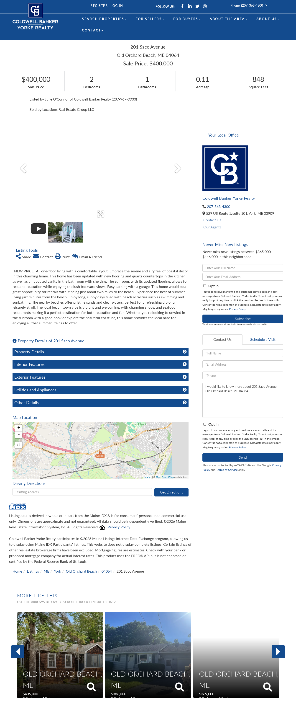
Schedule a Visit (263, 339)
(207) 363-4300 (252, 5)
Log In (116, 6)
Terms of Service (227, 470)
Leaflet (147, 461)
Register (99, 6)
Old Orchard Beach (81, 556)
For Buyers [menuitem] (187, 19)
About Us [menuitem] (267, 19)
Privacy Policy (119, 511)
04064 (107, 556)
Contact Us (212, 220)
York (57, 556)
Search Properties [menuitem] (104, 19)
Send (243, 457)
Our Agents (212, 227)
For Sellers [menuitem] (150, 19)
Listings (33, 556)
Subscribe (243, 318)
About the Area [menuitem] (228, 19)
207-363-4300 (218, 206)
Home (17, 556)
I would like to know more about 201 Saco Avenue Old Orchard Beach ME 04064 (242, 400)
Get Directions (171, 477)
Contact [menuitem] (92, 30)
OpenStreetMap (165, 461)
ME (46, 556)
